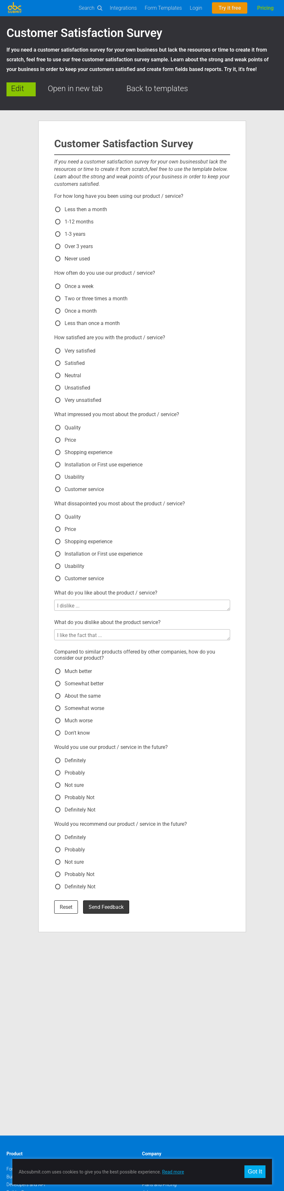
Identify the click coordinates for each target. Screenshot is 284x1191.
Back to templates (157, 88)
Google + (15, 1106)
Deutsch (150, 1114)
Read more (173, 1171)
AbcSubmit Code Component (35, 1053)
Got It (255, 1171)
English (149, 1091)
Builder (13, 983)
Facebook (16, 1091)
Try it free (229, 8)
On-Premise (18, 1030)
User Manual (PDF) (25, 1007)
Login (196, 8)
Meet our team (156, 1007)
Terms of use (155, 1014)
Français (150, 1122)
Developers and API (25, 991)
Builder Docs (18, 999)
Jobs (147, 999)
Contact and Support (162, 983)
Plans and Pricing (159, 991)
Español (150, 1106)
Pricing (265, 8)
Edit (17, 88)
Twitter (13, 1098)
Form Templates (163, 8)
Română (150, 1098)
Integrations (123, 8)
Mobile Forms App (24, 1046)
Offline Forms (19, 1038)
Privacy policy (155, 1022)
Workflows (17, 1014)
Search (87, 8)
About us (151, 976)
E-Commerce (19, 1022)
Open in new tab (75, 88)
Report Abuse (155, 1030)
